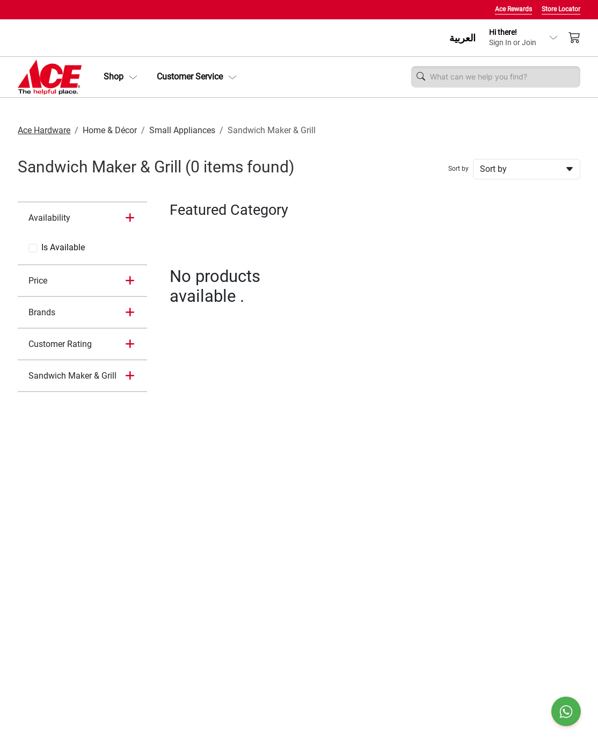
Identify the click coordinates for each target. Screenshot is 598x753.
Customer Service (197, 76)
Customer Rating (60, 344)
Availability (49, 218)
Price (37, 281)
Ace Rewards (513, 9)
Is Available (63, 247)
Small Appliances (182, 130)
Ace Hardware (44, 130)
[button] (120, 76)
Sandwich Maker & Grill (72, 376)
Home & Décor (110, 130)
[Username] (502, 76)
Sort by (458, 168)
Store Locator (561, 9)
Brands (41, 312)
